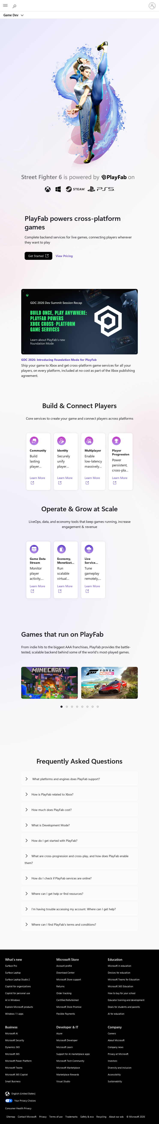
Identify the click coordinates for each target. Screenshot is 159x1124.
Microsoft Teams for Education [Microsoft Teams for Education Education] (124, 979)
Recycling (101, 1116)
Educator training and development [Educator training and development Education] (126, 1000)
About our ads (116, 1116)
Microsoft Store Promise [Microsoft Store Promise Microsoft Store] (68, 1006)
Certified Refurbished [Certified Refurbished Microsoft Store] (67, 1000)
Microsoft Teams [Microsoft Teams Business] (13, 1067)
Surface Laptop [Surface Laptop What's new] (13, 972)
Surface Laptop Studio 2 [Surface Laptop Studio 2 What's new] (17, 979)
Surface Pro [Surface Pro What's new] (11, 965)
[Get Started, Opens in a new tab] (38, 256)
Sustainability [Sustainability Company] (115, 1081)
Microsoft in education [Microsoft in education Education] (119, 965)
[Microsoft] (79, 3)
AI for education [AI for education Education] (116, 1013)
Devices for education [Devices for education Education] (119, 972)
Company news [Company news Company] (115, 1047)
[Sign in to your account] (152, 6)
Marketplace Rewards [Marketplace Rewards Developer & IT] (67, 1074)
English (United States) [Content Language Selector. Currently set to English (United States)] (23, 1093)
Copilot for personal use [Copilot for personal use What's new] (17, 993)
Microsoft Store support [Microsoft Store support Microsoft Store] (68, 979)
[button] (61, 707)
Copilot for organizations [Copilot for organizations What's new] (18, 986)
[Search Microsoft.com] (15, 5)
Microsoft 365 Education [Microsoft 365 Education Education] (120, 986)
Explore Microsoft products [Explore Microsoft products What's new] (19, 1006)
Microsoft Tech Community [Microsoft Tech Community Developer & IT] (70, 1060)
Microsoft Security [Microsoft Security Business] (14, 1040)
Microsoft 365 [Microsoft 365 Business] (12, 1054)
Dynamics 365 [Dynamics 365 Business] (12, 1047)
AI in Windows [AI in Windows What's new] (12, 1000)
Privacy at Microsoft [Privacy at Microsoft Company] (118, 1054)
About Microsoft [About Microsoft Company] (116, 1040)
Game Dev (11, 15)
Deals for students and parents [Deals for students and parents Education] (124, 1006)
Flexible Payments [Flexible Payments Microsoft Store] (65, 1013)
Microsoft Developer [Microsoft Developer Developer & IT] (67, 1040)
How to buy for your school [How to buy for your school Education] (121, 993)
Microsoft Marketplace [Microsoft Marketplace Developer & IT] (68, 1067)
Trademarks (71, 1116)
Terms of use (56, 1116)
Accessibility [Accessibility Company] (114, 1074)
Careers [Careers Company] (112, 1033)
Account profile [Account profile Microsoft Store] (64, 965)
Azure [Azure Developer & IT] (59, 1033)
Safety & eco (87, 1116)
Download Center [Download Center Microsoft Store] (65, 972)
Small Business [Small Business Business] (13, 1081)
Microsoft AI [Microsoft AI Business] (11, 1033)
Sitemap (10, 1116)
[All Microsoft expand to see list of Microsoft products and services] (5, 6)
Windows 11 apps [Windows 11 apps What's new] (14, 1013)
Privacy (42, 1116)
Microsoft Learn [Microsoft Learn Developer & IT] (64, 1047)
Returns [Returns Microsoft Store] (60, 986)
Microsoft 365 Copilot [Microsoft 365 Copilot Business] (16, 1074)
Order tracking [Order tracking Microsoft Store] (63, 993)
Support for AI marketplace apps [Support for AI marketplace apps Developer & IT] (73, 1054)
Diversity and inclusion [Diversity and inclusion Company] (119, 1067)
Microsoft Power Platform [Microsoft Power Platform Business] (18, 1060)
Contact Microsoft (27, 1116)
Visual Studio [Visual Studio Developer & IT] (63, 1081)
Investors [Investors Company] (112, 1060)
